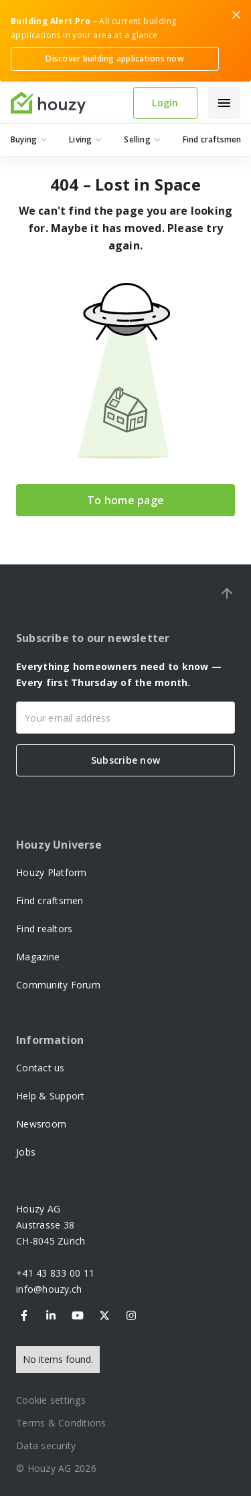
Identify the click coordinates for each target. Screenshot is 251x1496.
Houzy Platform (51, 872)
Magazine (38, 956)
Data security (46, 1445)
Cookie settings (51, 1400)
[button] (224, 103)
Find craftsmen (50, 900)
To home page (125, 500)
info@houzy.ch (49, 1289)
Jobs (25, 1152)
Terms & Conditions (61, 1422)
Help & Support (50, 1095)
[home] (66, 103)
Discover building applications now (115, 58)
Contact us (40, 1067)
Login (165, 102)
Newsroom (41, 1123)
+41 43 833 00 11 (55, 1273)
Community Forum (58, 984)
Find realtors (44, 928)
